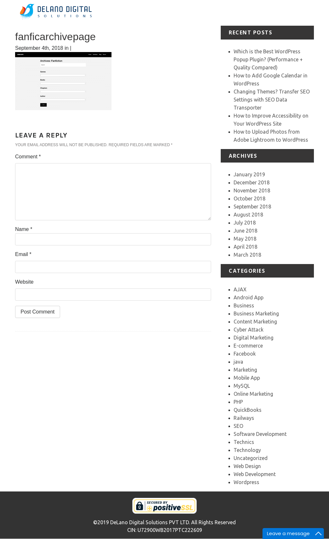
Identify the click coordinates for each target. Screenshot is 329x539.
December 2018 (252, 182)
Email (23, 254)
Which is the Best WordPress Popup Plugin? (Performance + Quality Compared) (268, 59)
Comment (28, 156)
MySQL (242, 386)
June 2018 (245, 231)
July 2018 (245, 222)
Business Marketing (256, 313)
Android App (248, 297)
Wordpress (246, 482)
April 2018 (245, 247)
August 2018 (248, 214)
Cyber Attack (248, 329)
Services (221, 9)
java (238, 362)
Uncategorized (251, 458)
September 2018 (252, 206)
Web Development (255, 474)
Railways (244, 418)
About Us (197, 12)
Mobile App (247, 378)
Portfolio (246, 9)
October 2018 (249, 198)
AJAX (240, 289)
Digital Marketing (253, 337)
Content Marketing (255, 321)
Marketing (245, 370)
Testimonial (273, 9)
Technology (247, 450)
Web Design (247, 466)
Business (244, 305)
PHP (238, 402)
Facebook (245, 354)
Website (24, 282)
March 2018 (247, 255)
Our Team (297, 12)
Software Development (260, 434)
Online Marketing (253, 394)
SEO (238, 426)
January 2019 (249, 174)
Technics (244, 442)
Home (179, 9)
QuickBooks (248, 410)
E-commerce (248, 346)
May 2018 (245, 239)
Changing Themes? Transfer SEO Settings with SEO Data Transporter (272, 99)
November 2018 (252, 190)
